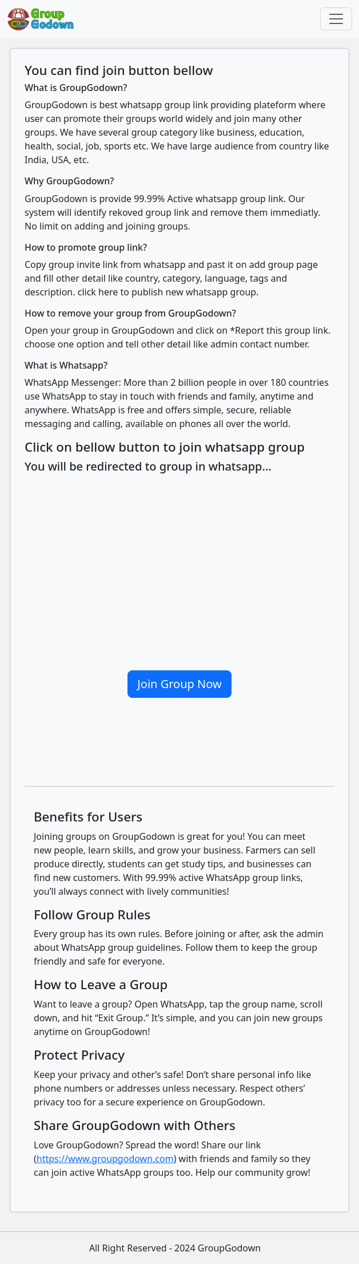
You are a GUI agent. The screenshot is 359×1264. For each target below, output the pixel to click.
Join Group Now (179, 684)
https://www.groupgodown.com (105, 1158)
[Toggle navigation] (336, 18)
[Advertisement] (179, 567)
